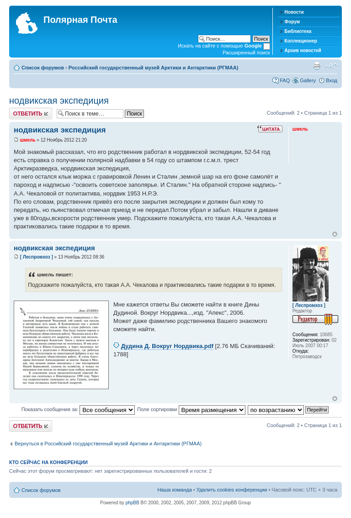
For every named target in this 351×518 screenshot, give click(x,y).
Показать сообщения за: (78, 409)
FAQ (285, 80)
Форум (292, 21)
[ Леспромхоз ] (36, 256)
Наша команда (174, 489)
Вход (331, 80)
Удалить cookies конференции (232, 489)
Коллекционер (301, 40)
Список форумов (42, 67)
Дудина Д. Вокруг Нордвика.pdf (167, 346)
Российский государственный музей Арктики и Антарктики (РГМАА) (154, 67)
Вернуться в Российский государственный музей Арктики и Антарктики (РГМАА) (108, 443)
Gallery (308, 80)
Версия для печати (317, 66)
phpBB (132, 502)
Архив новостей (303, 50)
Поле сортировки (191, 409)
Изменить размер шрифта (330, 66)
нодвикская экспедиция (59, 100)
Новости (294, 12)
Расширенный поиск (246, 52)
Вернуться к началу (334, 234)
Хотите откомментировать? (30, 113)
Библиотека (298, 31)
